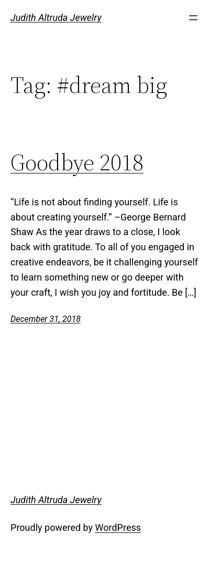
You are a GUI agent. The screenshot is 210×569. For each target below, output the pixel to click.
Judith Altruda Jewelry (56, 17)
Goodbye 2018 (76, 162)
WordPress (118, 527)
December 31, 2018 (45, 319)
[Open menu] (193, 17)
